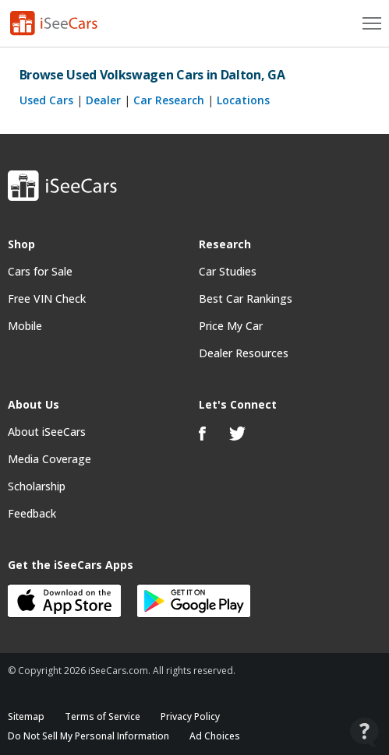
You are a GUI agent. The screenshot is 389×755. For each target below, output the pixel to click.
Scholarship (36, 486)
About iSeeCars (47, 431)
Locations (243, 100)
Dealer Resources (243, 353)
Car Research (168, 100)
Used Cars (46, 100)
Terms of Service (102, 716)
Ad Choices (214, 736)
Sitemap (26, 716)
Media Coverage (49, 458)
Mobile (25, 325)
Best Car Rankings (245, 298)
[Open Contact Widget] (364, 732)
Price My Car (231, 325)
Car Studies (227, 271)
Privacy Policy (190, 716)
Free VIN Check (47, 298)
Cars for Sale (40, 271)
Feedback (32, 513)
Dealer (103, 100)
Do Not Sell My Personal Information (88, 736)
